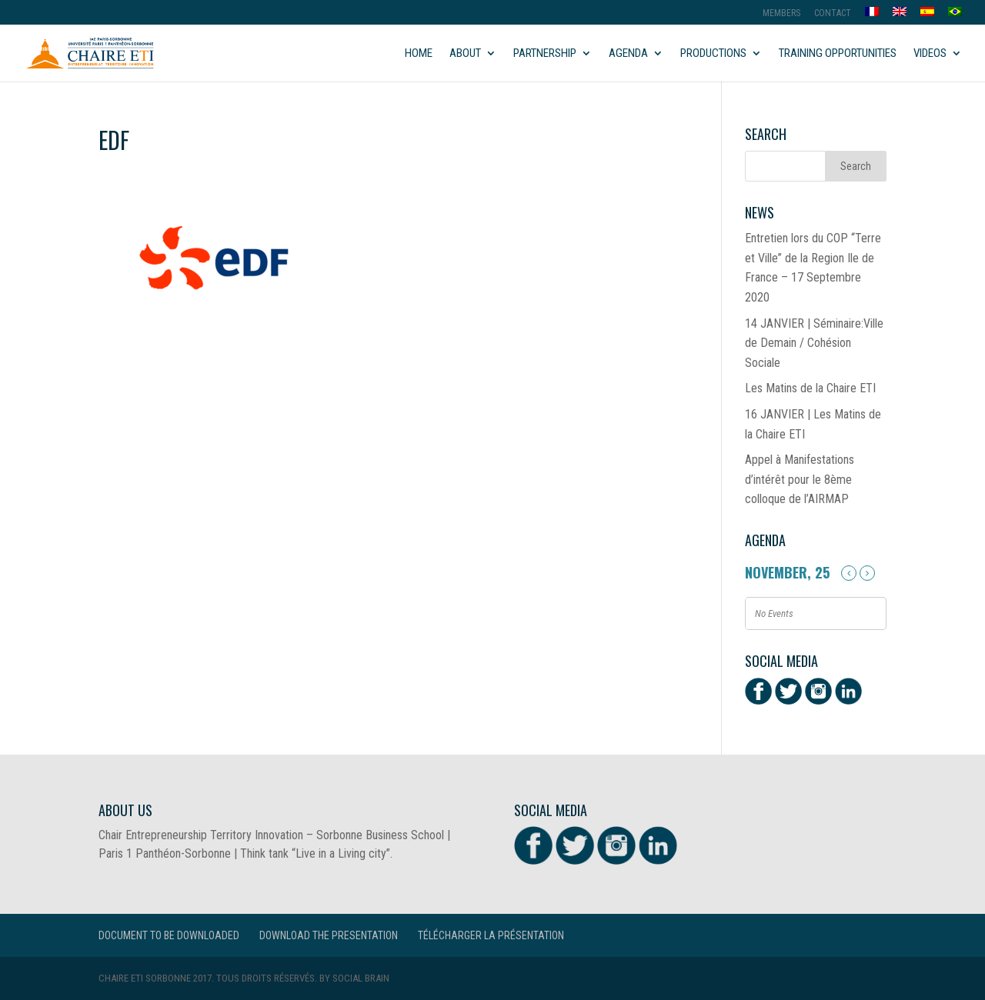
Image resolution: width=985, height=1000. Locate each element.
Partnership (544, 54)
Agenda (628, 54)
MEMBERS (781, 13)
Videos (930, 54)
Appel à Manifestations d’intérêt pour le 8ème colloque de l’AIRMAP (799, 479)
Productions (713, 54)
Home (418, 54)
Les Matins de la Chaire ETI (810, 388)
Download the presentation (328, 935)
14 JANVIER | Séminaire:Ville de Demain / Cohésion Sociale (814, 343)
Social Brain (360, 978)
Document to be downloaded (168, 935)
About (465, 54)
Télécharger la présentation (491, 935)
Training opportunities (838, 54)
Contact (832, 13)
